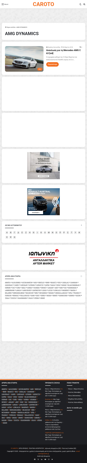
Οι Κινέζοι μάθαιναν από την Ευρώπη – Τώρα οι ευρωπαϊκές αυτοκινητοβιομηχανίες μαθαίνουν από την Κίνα (54, 424)
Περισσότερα (52, 64)
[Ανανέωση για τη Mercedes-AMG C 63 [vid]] (24, 59)
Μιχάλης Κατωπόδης (54, 47)
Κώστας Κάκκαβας (74, 392)
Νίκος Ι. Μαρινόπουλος (76, 389)
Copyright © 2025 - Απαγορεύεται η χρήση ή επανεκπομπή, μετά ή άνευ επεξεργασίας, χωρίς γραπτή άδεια (41, 451)
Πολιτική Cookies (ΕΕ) (69, 448)
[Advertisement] (43, 323)
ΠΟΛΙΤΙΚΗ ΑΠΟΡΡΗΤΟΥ (36, 448)
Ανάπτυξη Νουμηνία (43, 456)
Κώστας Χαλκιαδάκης (75, 402)
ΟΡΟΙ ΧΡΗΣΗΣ (23, 448)
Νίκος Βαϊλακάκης (74, 395)
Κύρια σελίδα (10, 27)
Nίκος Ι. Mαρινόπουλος (52, 389)
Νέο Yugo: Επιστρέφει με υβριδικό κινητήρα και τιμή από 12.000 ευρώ (54, 393)
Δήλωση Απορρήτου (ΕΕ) (53, 448)
